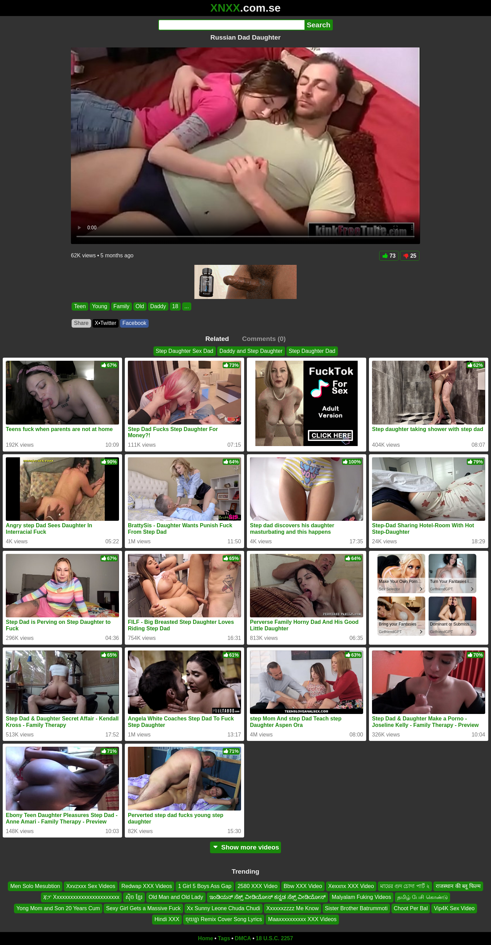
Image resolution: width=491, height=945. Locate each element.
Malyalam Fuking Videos (361, 897)
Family (122, 306)
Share (81, 323)
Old (140, 306)
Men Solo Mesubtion (35, 886)
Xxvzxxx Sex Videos (90, 886)
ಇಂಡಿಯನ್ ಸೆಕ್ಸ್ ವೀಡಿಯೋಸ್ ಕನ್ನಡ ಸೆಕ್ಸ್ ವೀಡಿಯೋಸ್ (267, 897)
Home (205, 938)
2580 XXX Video (258, 886)
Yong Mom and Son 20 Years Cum (58, 908)
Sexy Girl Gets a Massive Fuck (143, 908)
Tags (224, 938)
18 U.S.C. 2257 (274, 938)
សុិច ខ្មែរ (133, 897)
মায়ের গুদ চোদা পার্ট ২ (405, 886)
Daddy (158, 306)
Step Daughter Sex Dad (184, 351)
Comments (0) (264, 338)
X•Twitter (105, 323)
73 (389, 256)
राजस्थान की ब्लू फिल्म (458, 886)
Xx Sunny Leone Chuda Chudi (223, 908)
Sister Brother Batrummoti (356, 908)
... (186, 306)
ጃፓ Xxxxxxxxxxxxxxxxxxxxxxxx (81, 897)
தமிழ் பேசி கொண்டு (422, 897)
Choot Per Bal (411, 908)
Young (99, 306)
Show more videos (245, 847)
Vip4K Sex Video (454, 908)
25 (409, 256)
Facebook (134, 323)
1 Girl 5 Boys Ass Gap (205, 886)
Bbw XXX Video (303, 886)
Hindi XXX (166, 919)
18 (175, 306)
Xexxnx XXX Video (351, 886)
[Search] (231, 24)
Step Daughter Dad (312, 351)
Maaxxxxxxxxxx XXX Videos (302, 919)
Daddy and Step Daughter (251, 351)
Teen (80, 306)
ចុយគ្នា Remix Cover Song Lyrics (223, 919)
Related (217, 338)
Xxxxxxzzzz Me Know (292, 908)
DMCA (243, 938)
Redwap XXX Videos (146, 886)
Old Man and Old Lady (176, 897)
